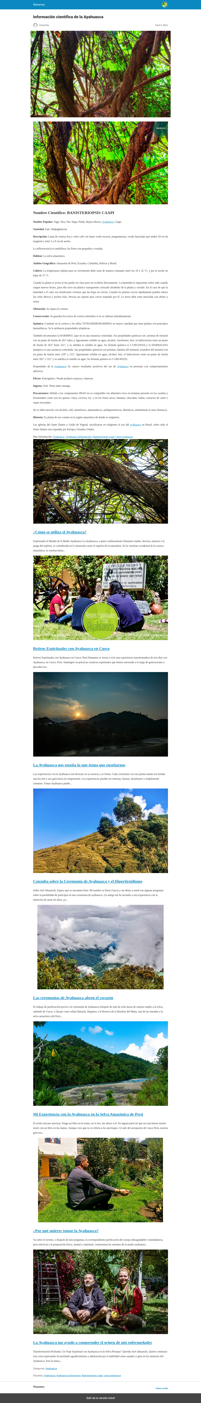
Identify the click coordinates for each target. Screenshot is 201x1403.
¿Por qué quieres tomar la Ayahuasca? (66, 1230)
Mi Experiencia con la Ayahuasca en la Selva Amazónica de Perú (88, 1114)
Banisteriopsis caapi (104, 436)
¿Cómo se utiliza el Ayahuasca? (60, 532)
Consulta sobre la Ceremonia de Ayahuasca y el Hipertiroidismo (87, 881)
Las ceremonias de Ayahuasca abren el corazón (73, 998)
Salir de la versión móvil (100, 1398)
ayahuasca (135, 424)
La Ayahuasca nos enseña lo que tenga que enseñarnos (79, 765)
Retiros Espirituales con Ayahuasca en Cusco (71, 648)
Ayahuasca (108, 221)
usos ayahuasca (124, 436)
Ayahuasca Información (78, 436)
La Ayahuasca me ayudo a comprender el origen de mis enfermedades (92, 1342)
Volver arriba (162, 1388)
